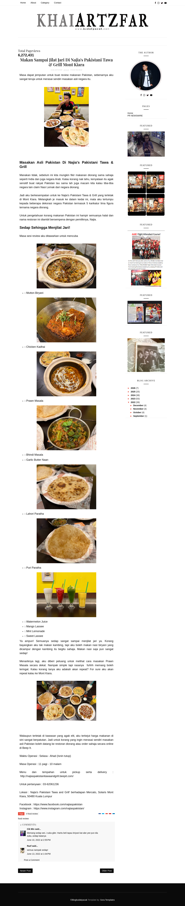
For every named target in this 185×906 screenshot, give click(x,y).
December (138, 405)
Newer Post (25, 871)
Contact (57, 2)
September (138, 416)
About (33, 2)
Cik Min (30, 829)
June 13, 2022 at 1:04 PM (38, 854)
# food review (32, 814)
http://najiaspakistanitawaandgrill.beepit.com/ (46, 776)
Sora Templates (107, 900)
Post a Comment (31, 860)
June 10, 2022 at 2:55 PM (38, 840)
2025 (133, 391)
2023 (133, 398)
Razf (29, 846)
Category (45, 2)
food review (76, 70)
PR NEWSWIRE (135, 115)
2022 (133, 402)
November (138, 409)
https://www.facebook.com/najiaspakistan (58, 804)
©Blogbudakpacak (79, 900)
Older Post (107, 871)
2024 (133, 395)
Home (23, 2)
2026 (133, 388)
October (137, 412)
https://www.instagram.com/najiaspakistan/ (59, 808)
